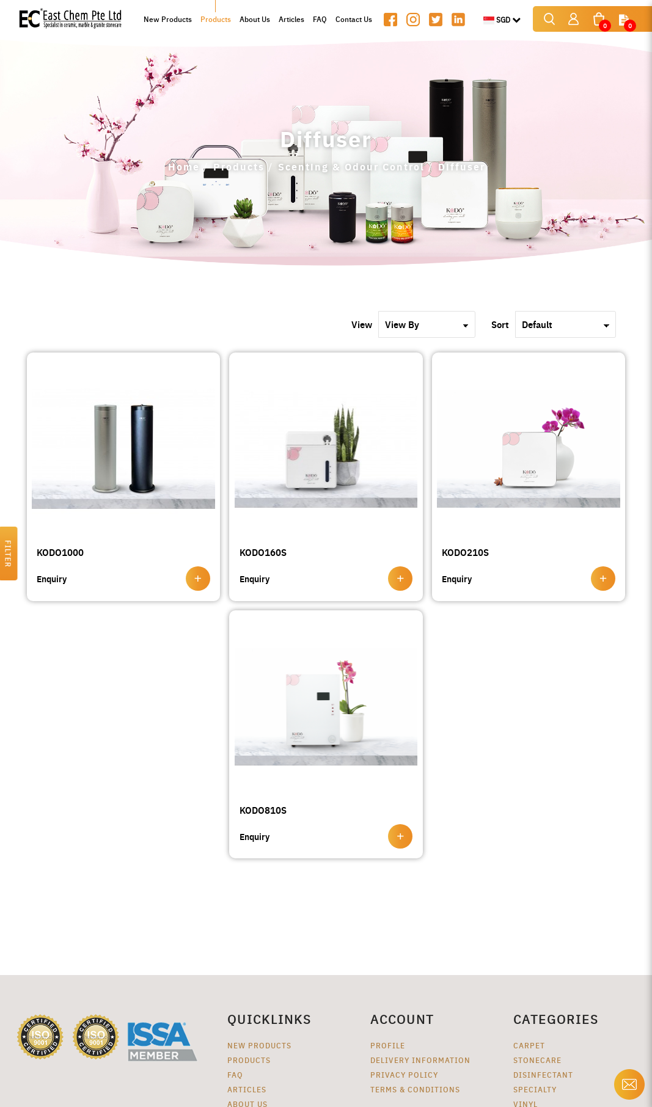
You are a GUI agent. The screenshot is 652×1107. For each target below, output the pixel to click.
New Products (259, 1045)
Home (184, 166)
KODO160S (263, 552)
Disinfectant (543, 1074)
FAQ (235, 1074)
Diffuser (461, 166)
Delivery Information (420, 1059)
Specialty (535, 1089)
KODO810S (263, 809)
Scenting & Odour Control (351, 166)
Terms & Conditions (415, 1089)
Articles (246, 1089)
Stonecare (537, 1059)
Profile (387, 1045)
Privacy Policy (404, 1074)
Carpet (529, 1045)
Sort (500, 324)
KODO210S (465, 552)
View (361, 324)
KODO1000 (60, 552)
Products (239, 166)
